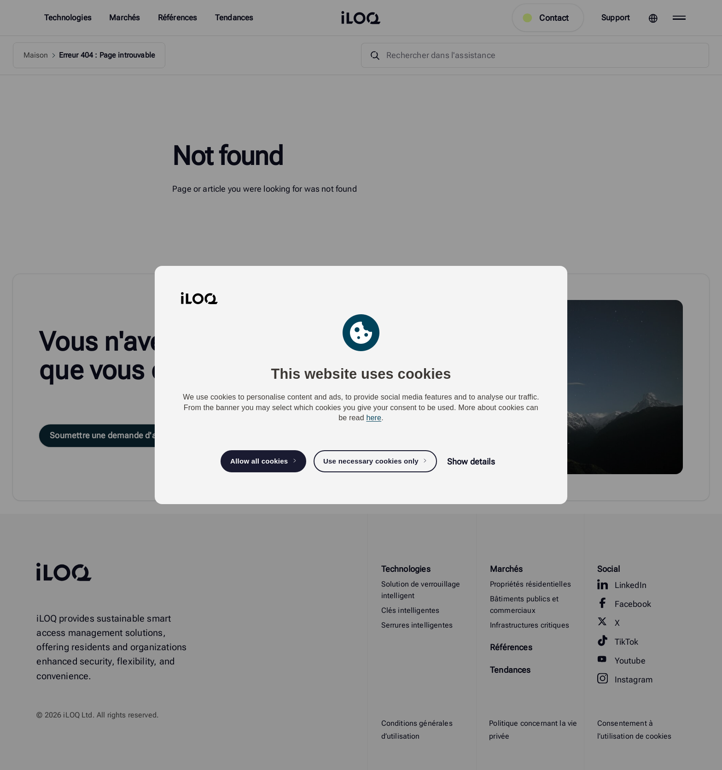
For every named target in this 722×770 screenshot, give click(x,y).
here (373, 418)
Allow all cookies (259, 461)
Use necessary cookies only (371, 461)
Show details (471, 461)
